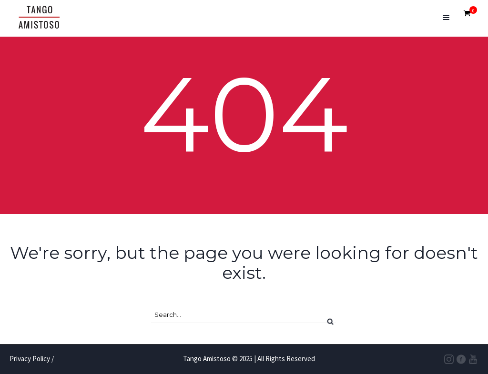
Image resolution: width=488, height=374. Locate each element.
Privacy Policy (30, 358)
